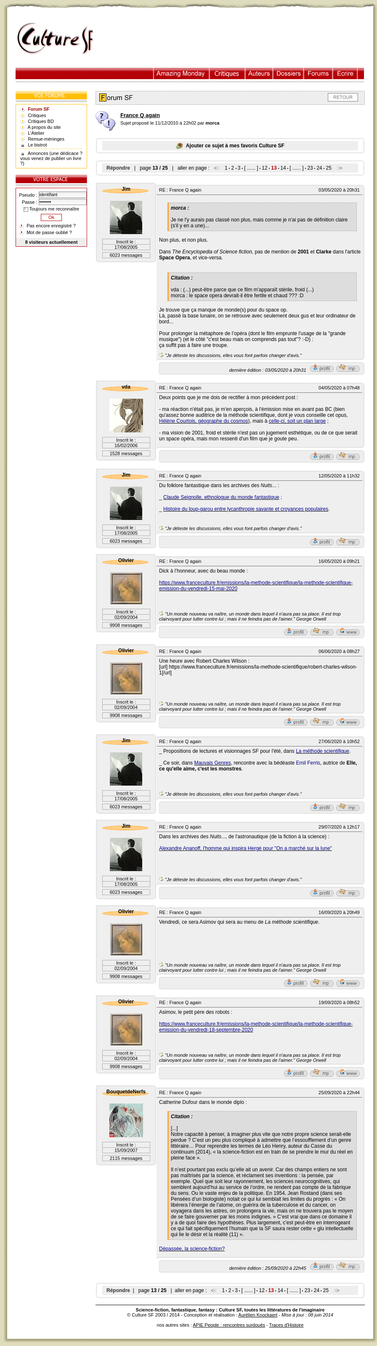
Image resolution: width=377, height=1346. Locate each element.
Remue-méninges (46, 138)
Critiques (227, 73)
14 (283, 168)
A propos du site (44, 127)
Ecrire (345, 73)
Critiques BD (41, 121)
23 (310, 168)
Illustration (182, 73)
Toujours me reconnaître (51, 208)
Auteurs (259, 73)
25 (328, 168)
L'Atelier (36, 133)
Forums (318, 73)
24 (319, 168)
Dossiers (288, 73)
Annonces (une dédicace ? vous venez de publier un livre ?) (51, 158)
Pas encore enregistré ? (51, 225)
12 (264, 168)
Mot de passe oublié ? (49, 232)
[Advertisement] (237, 38)
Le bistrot (37, 144)
